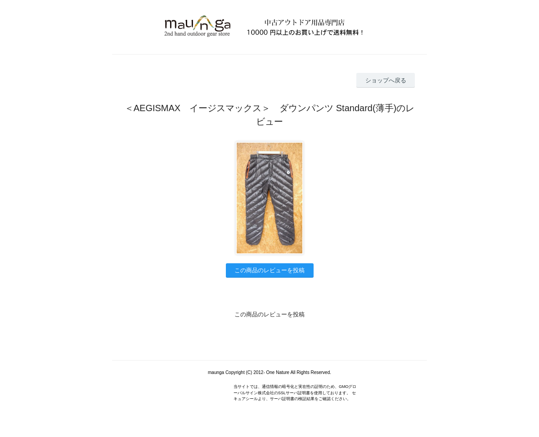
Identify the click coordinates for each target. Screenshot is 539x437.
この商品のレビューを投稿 (269, 270)
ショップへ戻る (385, 80)
